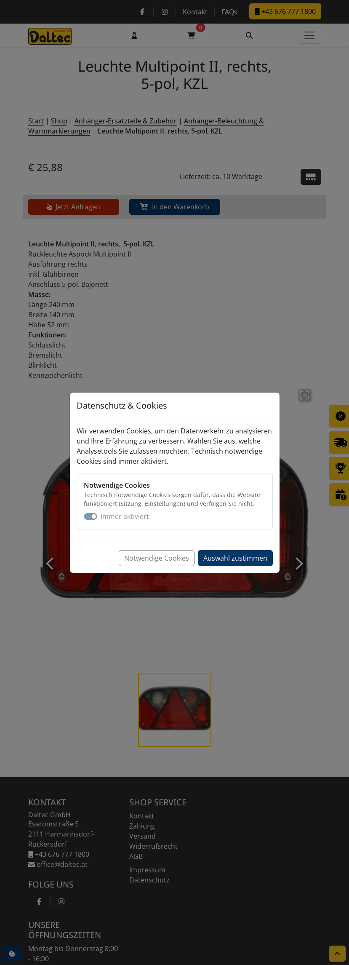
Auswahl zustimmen (235, 558)
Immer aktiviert (125, 516)
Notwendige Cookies (156, 558)
